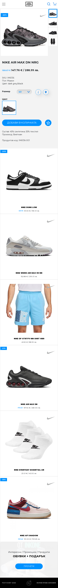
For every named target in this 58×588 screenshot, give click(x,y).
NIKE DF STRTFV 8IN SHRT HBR (29, 339)
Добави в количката (22, 122)
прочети (29, 566)
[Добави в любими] (48, 123)
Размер (6, 91)
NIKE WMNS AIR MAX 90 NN (29, 273)
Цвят (4, 99)
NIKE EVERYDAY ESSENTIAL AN (29, 470)
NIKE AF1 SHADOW (29, 535)
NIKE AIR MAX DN (29, 404)
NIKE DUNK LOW (29, 207)
